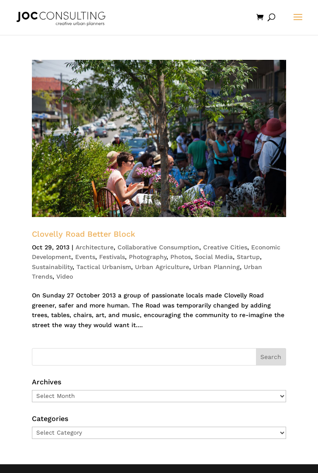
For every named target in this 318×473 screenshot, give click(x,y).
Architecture (95, 247)
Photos (180, 256)
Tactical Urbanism (103, 266)
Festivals (112, 256)
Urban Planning (216, 266)
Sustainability (52, 266)
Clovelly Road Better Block (83, 233)
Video (64, 276)
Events (85, 256)
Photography (147, 256)
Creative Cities (225, 247)
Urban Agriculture (162, 266)
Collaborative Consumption (158, 247)
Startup (248, 256)
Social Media (214, 256)
